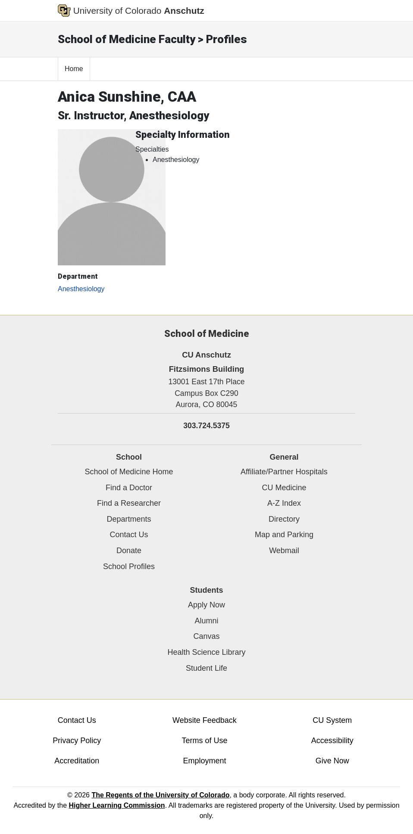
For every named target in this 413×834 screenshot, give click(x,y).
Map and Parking (284, 534)
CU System (332, 720)
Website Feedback (204, 720)
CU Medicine (284, 487)
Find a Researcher (129, 503)
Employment (204, 760)
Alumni (206, 620)
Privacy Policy (77, 740)
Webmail (284, 550)
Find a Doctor (129, 487)
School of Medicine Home (128, 471)
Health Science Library (206, 652)
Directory (284, 519)
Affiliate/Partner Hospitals (284, 471)
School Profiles (129, 566)
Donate (128, 550)
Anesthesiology (81, 289)
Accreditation (76, 760)
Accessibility (332, 740)
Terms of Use (204, 740)
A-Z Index (284, 503)
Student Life (206, 668)
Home (74, 68)
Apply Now (206, 605)
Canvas (206, 636)
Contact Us (129, 534)
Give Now (332, 760)
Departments (128, 519)
